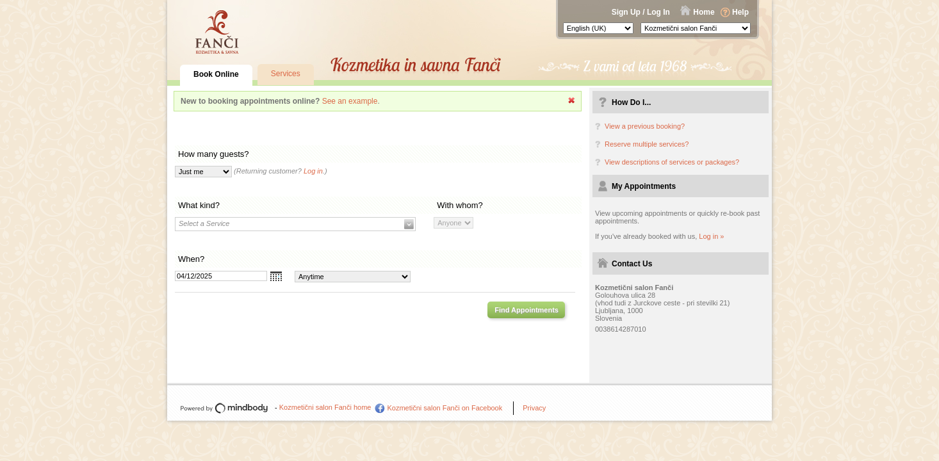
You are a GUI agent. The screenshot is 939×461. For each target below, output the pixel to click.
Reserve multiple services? (647, 144)
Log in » (711, 236)
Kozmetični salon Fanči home (325, 407)
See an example (350, 101)
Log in (313, 171)
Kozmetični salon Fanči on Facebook (444, 408)
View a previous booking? (645, 126)
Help (740, 12)
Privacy (534, 408)
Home (703, 12)
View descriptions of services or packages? (672, 162)
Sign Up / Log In (641, 12)
